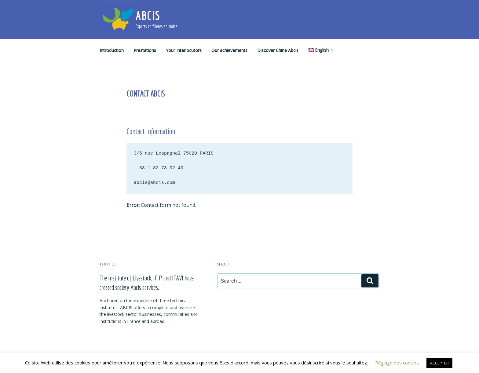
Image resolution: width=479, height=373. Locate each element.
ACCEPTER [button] (439, 363)
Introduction (112, 50)
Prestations (144, 50)
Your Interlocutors (184, 50)
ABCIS (148, 15)
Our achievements (229, 50)
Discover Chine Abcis (277, 50)
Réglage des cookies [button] (397, 363)
